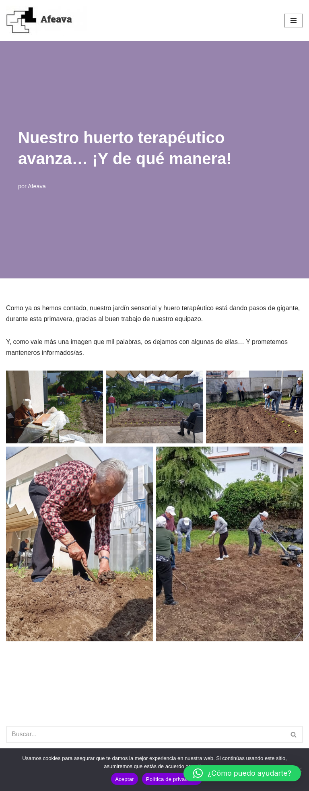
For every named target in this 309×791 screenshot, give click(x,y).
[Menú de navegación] (293, 20)
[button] (242, 773)
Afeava (37, 186)
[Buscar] (145, 734)
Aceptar (124, 779)
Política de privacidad (172, 779)
